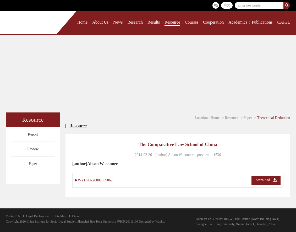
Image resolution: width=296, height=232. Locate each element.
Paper (33, 164)
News (118, 22)
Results (153, 22)
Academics (237, 22)
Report (33, 134)
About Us (100, 22)
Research (135, 22)
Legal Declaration (37, 216)
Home (82, 22)
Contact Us (13, 216)
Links (75, 216)
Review (33, 149)
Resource (172, 22)
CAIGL (283, 22)
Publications (262, 22)
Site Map (60, 216)
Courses (192, 22)
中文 (227, 5)
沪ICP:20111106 (127, 221)
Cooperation (213, 22)
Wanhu (159, 221)
